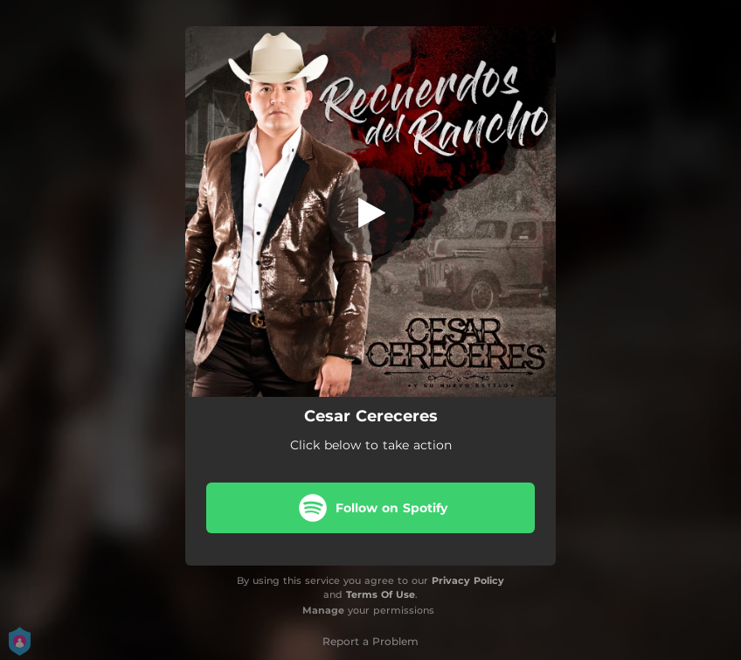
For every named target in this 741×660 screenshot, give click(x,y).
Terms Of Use (380, 594)
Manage (323, 610)
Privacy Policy (468, 580)
